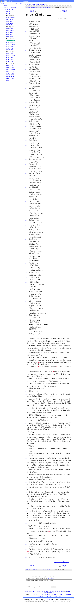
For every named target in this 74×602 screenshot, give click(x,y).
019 (26, 63)
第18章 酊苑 (9, 59)
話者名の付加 (60, 579)
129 (26, 315)
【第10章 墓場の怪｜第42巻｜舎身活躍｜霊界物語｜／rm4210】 (49, 570)
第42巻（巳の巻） (9, 9)
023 (26, 72)
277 (26, 495)
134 (26, 329)
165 (26, 357)
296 (26, 517)
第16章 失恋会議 (10, 55)
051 (26, 137)
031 (26, 91)
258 (26, 471)
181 (26, 373)
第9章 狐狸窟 (9, 36)
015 (26, 54)
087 (26, 219)
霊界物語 (4, 5)
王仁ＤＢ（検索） (46, 583)
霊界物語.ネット (9, 1)
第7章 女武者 (9, 32)
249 (26, 458)
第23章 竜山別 (10, 72)
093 (26, 232)
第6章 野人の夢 (10, 30)
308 (26, 537)
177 (26, 368)
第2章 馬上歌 (9, 19)
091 (26, 228)
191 (26, 389)
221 (26, 421)
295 (26, 514)
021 (26, 67)
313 (26, 545)
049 (26, 132)
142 (26, 336)
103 (26, 255)
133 (26, 324)
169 (26, 361)
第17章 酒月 (9, 57)
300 (26, 524)
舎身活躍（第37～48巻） (10, 7)
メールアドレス (50, 566)
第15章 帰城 (9, 53)
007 (26, 35)
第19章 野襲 (9, 61)
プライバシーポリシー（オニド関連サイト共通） (51, 597)
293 (26, 512)
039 (26, 109)
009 (26, 40)
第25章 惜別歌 (10, 76)
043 (26, 118)
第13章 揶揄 (9, 46)
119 (26, 292)
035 (26, 100)
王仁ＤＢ (16, 3)
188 (26, 384)
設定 (20, 3)
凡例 (66, 579)
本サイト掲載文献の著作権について (33, 595)
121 (26, 297)
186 (26, 378)
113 (26, 278)
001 (26, 21)
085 (26, 214)
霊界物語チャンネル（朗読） (45, 584)
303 (26, 527)
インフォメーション (62, 18)
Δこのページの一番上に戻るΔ (61, 549)
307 (26, 534)
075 (26, 191)
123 (26, 301)
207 (26, 405)
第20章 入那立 (10, 65)
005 (26, 31)
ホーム (3, 3)
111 (26, 274)
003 (26, 26)
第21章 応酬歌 (10, 67)
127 (26, 311)
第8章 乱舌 (9, 34)
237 (26, 447)
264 (26, 476)
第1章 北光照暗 (10, 17)
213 (26, 412)
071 (26, 182)
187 (26, 381)
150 (26, 343)
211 (26, 410)
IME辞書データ (68, 583)
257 (26, 468)
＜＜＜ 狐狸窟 (29, 11)
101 (26, 251)
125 (26, 306)
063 (26, 164)
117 (26, 288)
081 (26, 205)
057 (26, 150)
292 (26, 509)
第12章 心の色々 (10, 44)
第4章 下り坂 (9, 24)
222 (26, 424)
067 (26, 173)
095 (26, 237)
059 (26, 155)
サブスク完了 (57, 584)
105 (26, 260)
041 (26, 114)
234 (26, 443)
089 (26, 223)
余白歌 (7, 80)
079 (26, 200)
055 (26, 146)
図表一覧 (48, 579)
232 (26, 438)
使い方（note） (33, 579)
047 (26, 127)
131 (26, 320)
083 (26, 209)
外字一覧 (54, 579)
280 (26, 500)
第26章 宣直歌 (10, 78)
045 (26, 123)
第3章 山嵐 (9, 22)
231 (26, 435)
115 (26, 283)
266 (26, 481)
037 (26, 104)
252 (26, 463)
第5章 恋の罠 (9, 28)
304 (26, 529)
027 (26, 81)
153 (26, 348)
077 (26, 196)
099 (26, 246)
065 (26, 168)
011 (26, 44)
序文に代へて (9, 11)
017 (26, 58)
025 (26, 77)
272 (26, 488)
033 (26, 95)
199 (26, 398)
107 (26, 265)
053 (26, 141)
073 (26, 186)
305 (26, 532)
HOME (26, 579)
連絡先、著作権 (41, 579)
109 (26, 269)
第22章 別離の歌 (10, 69)
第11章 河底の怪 (10, 42)
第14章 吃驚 (9, 49)
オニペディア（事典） (57, 583)
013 (26, 49)
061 (26, 160)
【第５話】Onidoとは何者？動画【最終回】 (37, 4)
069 (26, 177)
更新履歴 (51, 581)
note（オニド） (37, 583)
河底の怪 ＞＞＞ (67, 11)
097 (26, 242)
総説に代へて (9, 13)
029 (26, 86)
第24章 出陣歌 (10, 74)
